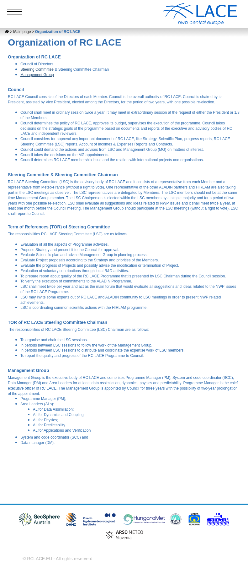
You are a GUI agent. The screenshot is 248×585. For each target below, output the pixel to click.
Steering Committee (37, 69)
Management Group (37, 75)
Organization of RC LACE (58, 32)
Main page (22, 32)
